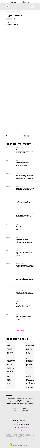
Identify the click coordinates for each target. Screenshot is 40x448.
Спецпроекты (25, 410)
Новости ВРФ (9, 395)
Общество (9, 19)
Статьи (15, 410)
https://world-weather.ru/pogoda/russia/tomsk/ (20, 2)
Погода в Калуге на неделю (20, 1)
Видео (24, 408)
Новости (15, 408)
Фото (15, 413)
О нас (25, 413)
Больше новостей (20, 330)
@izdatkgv (24, 430)
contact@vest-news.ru (23, 427)
